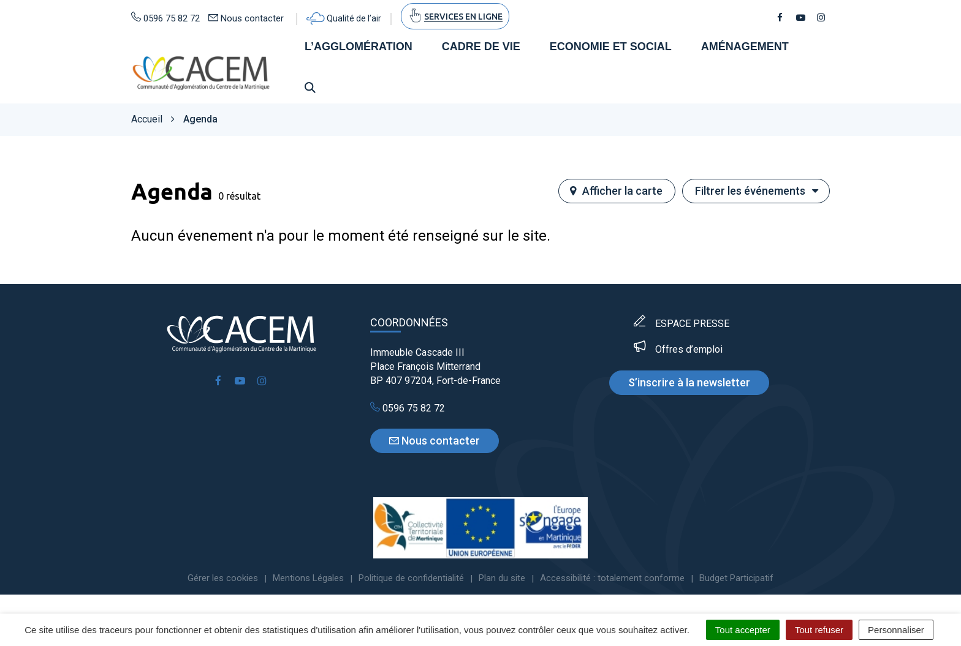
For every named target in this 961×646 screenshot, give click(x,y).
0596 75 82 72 (407, 409)
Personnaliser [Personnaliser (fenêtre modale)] (896, 630)
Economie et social (611, 48)
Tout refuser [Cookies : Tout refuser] (819, 630)
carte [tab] (616, 192)
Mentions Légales (308, 579)
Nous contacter (434, 442)
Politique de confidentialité (411, 579)
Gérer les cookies (223, 579)
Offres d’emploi (689, 350)
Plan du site (502, 579)
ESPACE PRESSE (692, 325)
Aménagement (745, 48)
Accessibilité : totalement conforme (612, 579)
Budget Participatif (736, 579)
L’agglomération (358, 48)
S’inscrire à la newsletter (689, 383)
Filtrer (757, 192)
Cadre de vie (481, 48)
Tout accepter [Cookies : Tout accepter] (742, 630)
